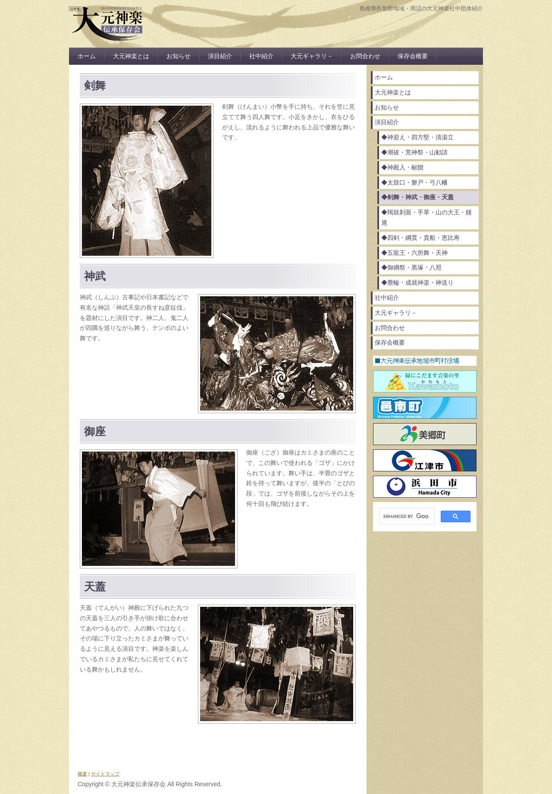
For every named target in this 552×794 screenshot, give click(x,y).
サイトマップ (105, 773)
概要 (82, 773)
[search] (406, 516)
